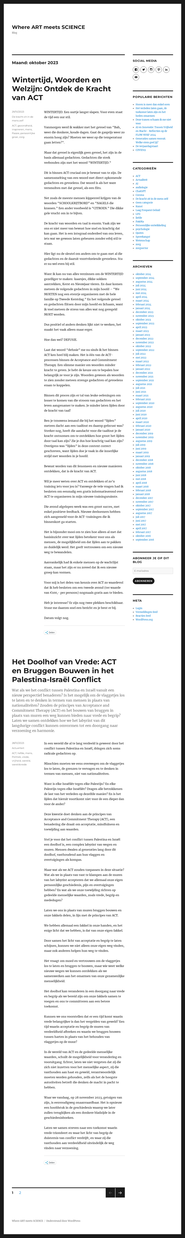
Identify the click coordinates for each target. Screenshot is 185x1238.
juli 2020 (141, 410)
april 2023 (141, 327)
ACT (14, 125)
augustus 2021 (144, 384)
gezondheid (25, 125)
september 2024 (145, 278)
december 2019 (144, 433)
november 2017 (144, 501)
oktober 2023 (143, 319)
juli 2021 (140, 388)
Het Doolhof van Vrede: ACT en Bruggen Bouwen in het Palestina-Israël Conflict (64, 670)
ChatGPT (141, 191)
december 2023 (144, 312)
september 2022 (145, 350)
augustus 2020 (144, 407)
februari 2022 (143, 365)
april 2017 (141, 528)
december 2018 (144, 460)
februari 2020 (143, 425)
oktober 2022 (143, 346)
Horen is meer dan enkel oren (153, 104)
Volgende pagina (119, 1197)
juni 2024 (141, 289)
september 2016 (145, 539)
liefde (21, 753)
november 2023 (145, 315)
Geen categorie (144, 202)
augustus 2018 (144, 471)
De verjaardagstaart (147, 146)
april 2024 (141, 296)
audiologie (142, 187)
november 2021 (144, 376)
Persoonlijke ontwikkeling (151, 225)
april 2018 (141, 482)
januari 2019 (143, 456)
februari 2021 (143, 399)
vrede (25, 756)
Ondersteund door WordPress (63, 1220)
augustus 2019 (144, 441)
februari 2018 (143, 490)
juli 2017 (140, 517)
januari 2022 (143, 369)
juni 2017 (141, 520)
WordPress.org (144, 619)
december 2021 (144, 372)
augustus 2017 (144, 513)
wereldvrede (19, 764)
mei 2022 (141, 357)
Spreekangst (143, 236)
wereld (26, 760)
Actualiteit (18, 748)
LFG (138, 214)
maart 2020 (142, 422)
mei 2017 (141, 524)
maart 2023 (142, 331)
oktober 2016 (143, 536)
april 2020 (141, 418)
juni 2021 (141, 391)
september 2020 (145, 403)
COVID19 (141, 150)
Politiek (16, 756)
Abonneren (143, 580)
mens (28, 129)
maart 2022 (142, 361)
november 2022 (145, 342)
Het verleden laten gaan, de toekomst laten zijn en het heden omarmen (151, 112)
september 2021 (145, 380)
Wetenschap (143, 240)
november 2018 (144, 463)
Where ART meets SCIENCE (48, 27)
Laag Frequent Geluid (148, 210)
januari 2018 (143, 494)
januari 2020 (143, 429)
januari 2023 (143, 334)
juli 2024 (141, 285)
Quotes (140, 233)
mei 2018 (141, 479)
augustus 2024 (144, 281)
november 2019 (145, 437)
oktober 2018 (143, 467)
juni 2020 (141, 414)
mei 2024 (141, 293)
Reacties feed (143, 615)
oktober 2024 (143, 274)
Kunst (139, 206)
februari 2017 (143, 532)
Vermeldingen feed (147, 612)
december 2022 (144, 338)
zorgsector (142, 248)
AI (137, 183)
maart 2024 (142, 300)
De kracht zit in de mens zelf (152, 198)
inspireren (18, 129)
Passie (15, 133)
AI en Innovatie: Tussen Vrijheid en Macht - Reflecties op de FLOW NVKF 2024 (154, 131)
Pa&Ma (140, 221)
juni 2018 (141, 475)
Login (139, 608)
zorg (21, 137)
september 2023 (145, 323)
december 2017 (144, 498)
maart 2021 (142, 395)
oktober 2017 (143, 505)
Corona (140, 195)
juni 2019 (141, 448)
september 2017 (145, 509)
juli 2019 (140, 444)
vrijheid (16, 760)
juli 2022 (141, 353)
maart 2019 (142, 452)
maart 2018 (142, 486)
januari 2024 (143, 308)
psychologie (143, 229)
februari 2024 (143, 304)
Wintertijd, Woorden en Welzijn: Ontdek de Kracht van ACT (61, 88)
